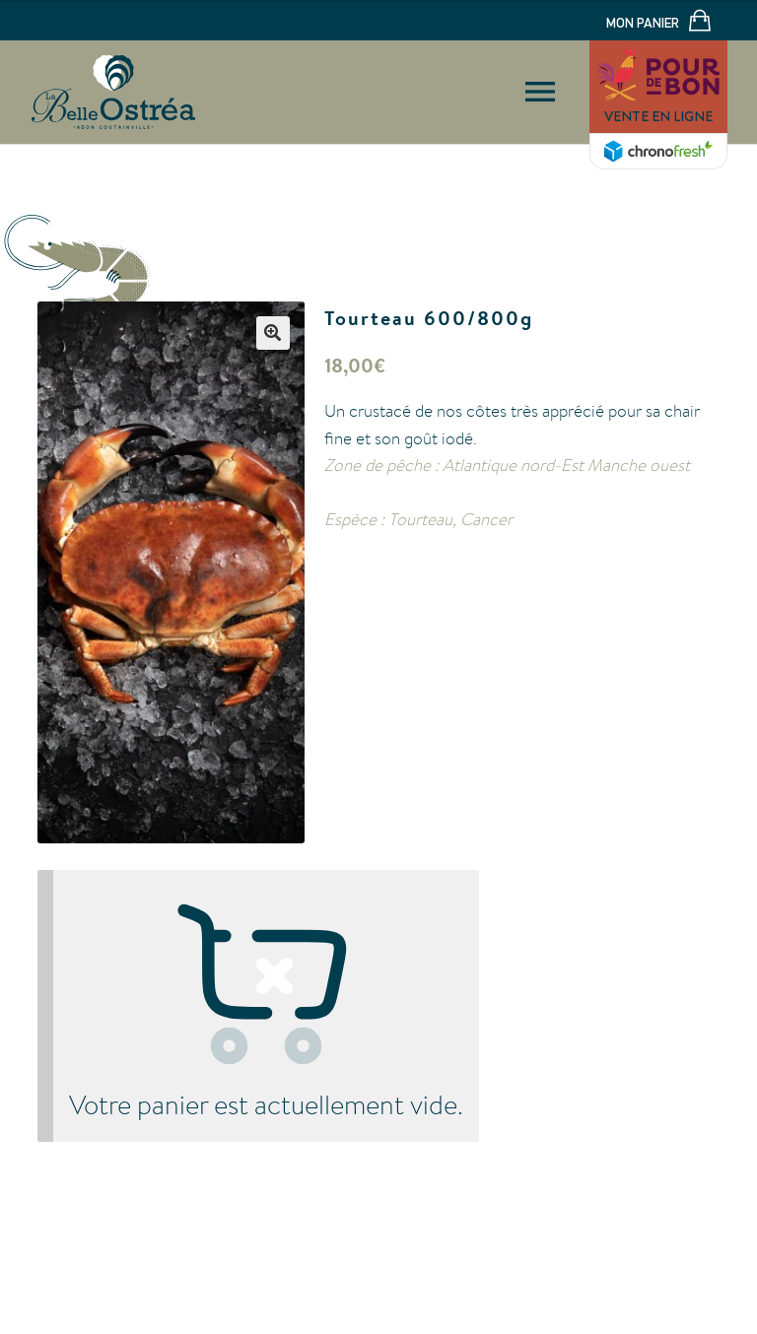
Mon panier (658, 22)
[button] (273, 333)
